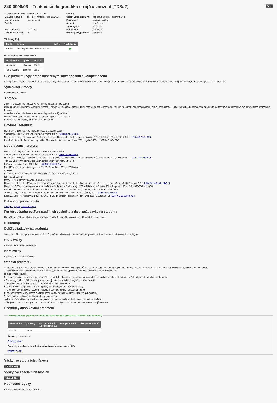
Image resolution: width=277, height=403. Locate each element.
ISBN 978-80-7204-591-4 (123, 196)
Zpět (269, 6)
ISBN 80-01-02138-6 (107, 192)
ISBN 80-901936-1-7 (51, 164)
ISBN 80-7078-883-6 (141, 137)
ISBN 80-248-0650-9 (68, 134)
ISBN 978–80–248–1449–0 (157, 183)
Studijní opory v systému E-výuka (20, 206)
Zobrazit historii (15, 341)
